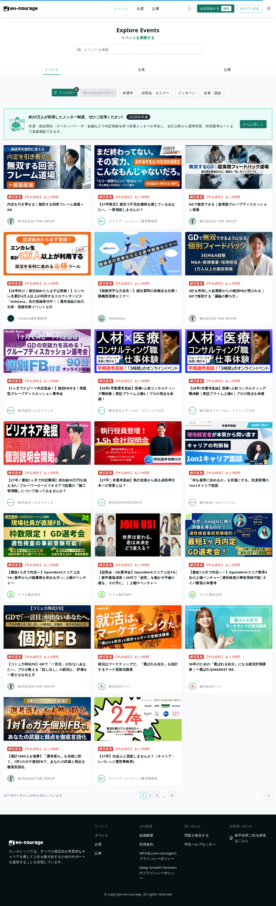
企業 (140, 8)
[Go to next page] (268, 795)
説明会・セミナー (156, 93)
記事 (156, 8)
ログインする (249, 8)
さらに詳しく (253, 124)
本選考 (128, 93)
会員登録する (215, 8)
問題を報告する (197, 835)
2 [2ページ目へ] (150, 795)
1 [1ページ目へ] (143, 795)
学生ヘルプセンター (200, 844)
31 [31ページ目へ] (172, 795)
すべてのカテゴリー (98, 93)
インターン (187, 93)
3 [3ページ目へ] (157, 795)
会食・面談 (212, 93)
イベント (121, 8)
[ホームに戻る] (21, 9)
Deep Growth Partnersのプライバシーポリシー (158, 872)
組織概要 (146, 835)
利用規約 (146, 844)
